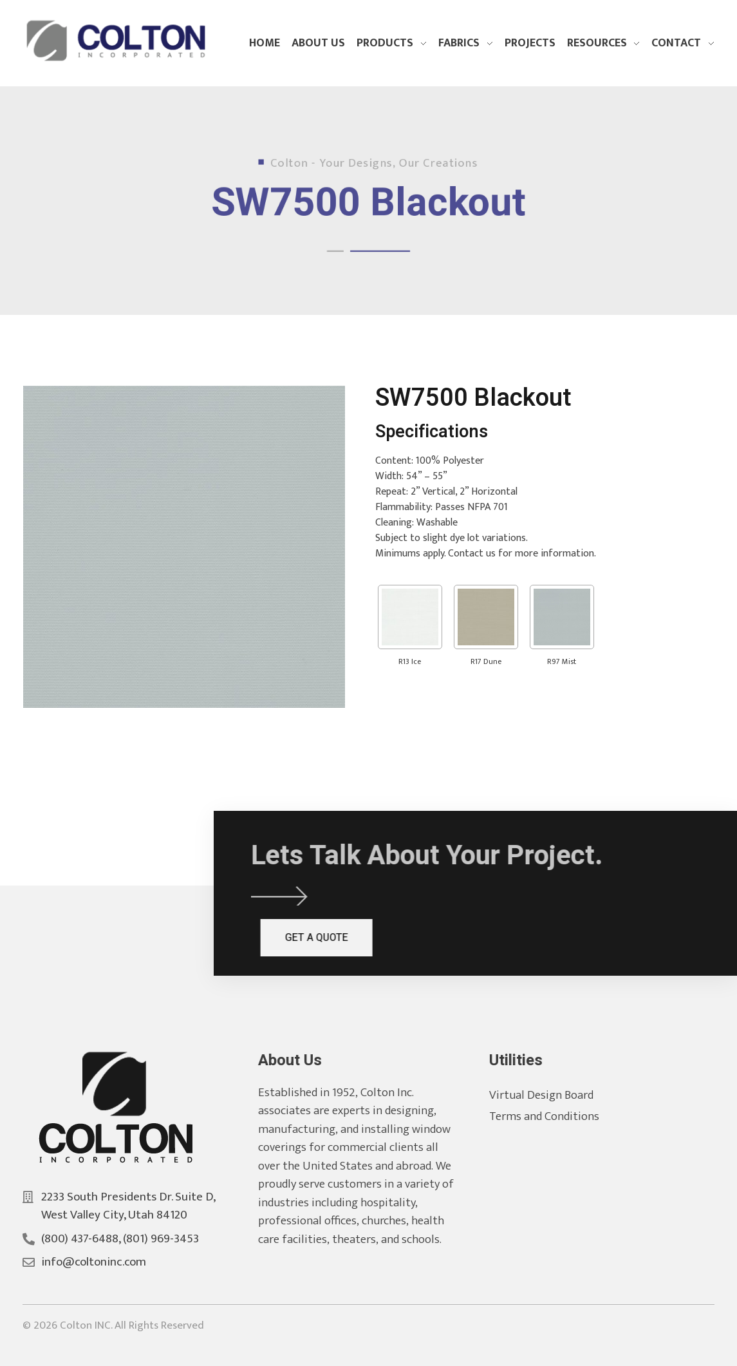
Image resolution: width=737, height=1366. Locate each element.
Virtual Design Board (554, 1095)
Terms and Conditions (557, 1116)
